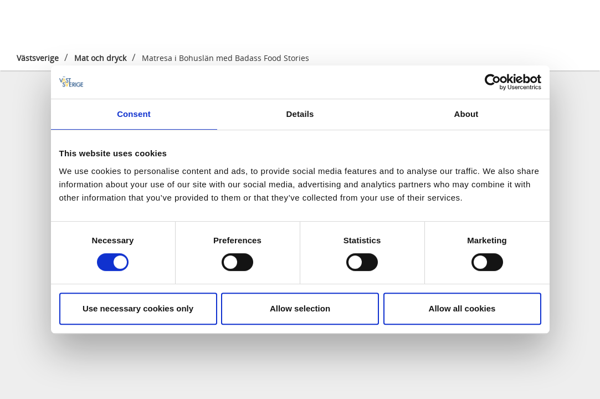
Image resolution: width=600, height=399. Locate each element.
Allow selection (300, 308)
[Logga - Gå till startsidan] (52, 22)
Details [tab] (300, 114)
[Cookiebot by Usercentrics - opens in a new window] (492, 82)
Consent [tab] (134, 114)
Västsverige (38, 58)
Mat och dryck (100, 58)
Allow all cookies (462, 308)
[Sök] (574, 22)
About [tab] (466, 114)
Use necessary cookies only (138, 308)
